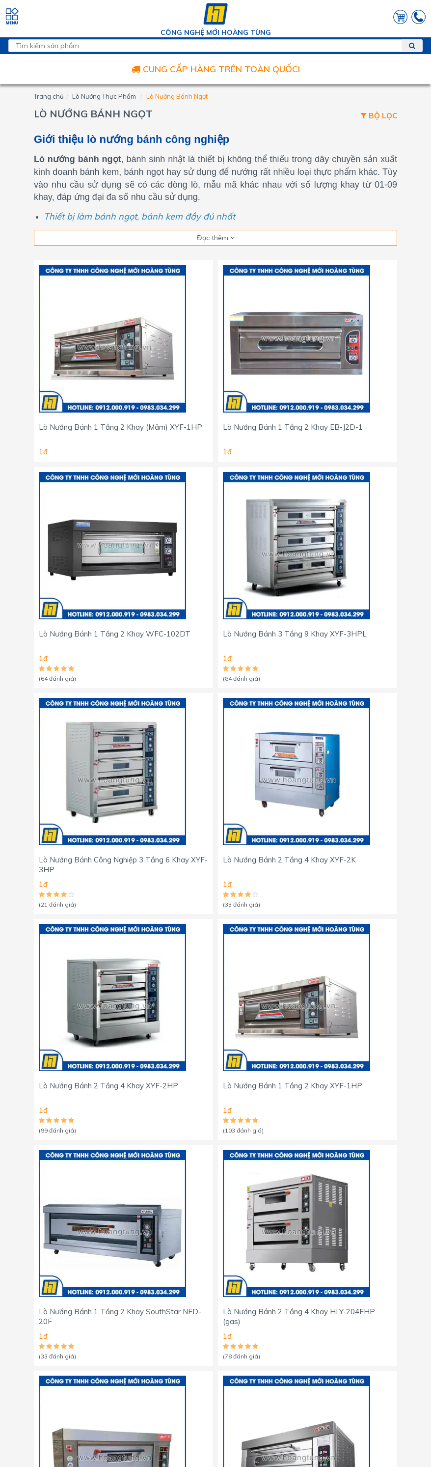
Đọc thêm (216, 237)
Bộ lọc (379, 116)
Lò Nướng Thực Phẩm (104, 96)
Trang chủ (49, 96)
